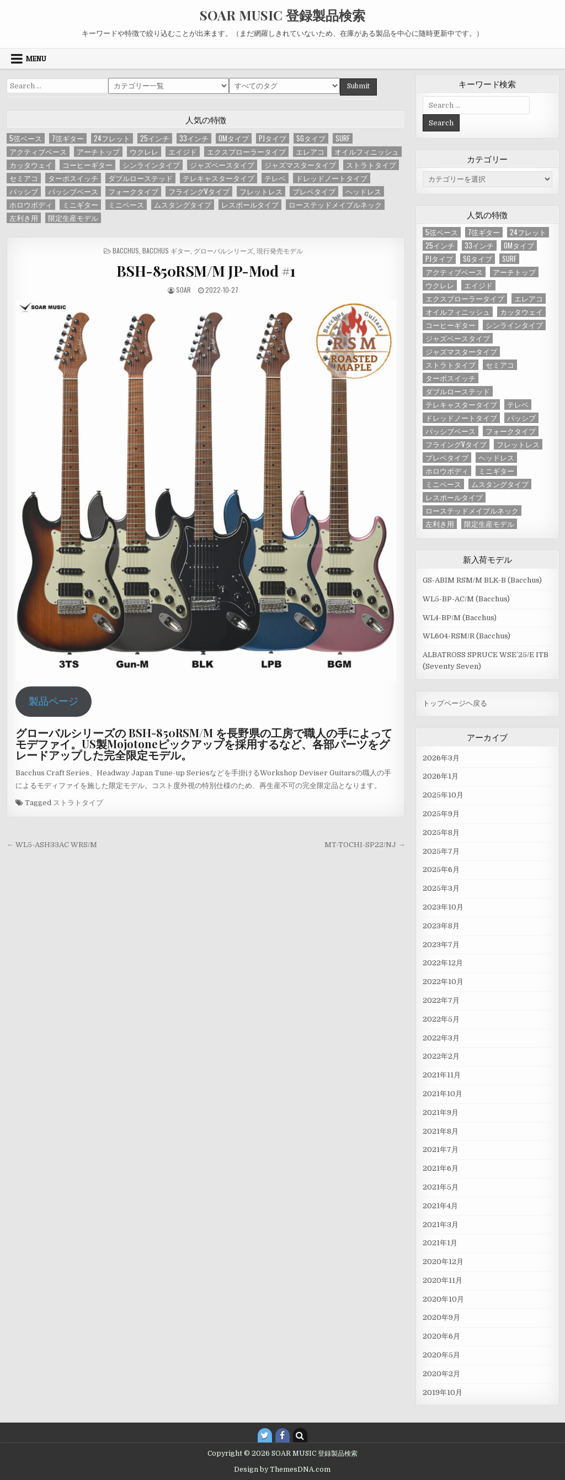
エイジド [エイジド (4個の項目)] (182, 151)
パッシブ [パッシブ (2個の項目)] (23, 191)
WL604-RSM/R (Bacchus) (466, 636)
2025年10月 (443, 795)
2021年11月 (442, 1075)
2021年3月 (441, 1224)
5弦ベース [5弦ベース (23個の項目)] (25, 138)
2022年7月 (441, 1000)
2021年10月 (442, 1094)
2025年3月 (441, 888)
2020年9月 (441, 1317)
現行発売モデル (280, 250)
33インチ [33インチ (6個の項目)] (194, 138)
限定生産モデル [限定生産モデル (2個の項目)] (73, 218)
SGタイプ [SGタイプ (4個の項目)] (311, 138)
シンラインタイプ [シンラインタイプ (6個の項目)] (151, 165)
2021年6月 (441, 1168)
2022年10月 (443, 981)
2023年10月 (443, 907)
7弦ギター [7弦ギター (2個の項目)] (68, 138)
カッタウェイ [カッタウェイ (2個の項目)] (30, 165)
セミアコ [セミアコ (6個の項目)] (23, 178)
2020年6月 (441, 1336)
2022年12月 (443, 963)
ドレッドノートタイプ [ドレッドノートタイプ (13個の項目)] (331, 178)
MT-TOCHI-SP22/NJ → (364, 845)
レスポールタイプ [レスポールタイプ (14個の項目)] (250, 204)
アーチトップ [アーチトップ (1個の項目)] (98, 151)
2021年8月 (441, 1131)
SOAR (183, 289)
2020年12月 (443, 1261)
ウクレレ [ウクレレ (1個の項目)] (144, 151)
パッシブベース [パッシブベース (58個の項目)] (73, 191)
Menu (36, 58)
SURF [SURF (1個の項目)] (342, 138)
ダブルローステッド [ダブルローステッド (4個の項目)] (140, 178)
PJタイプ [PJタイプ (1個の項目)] (272, 138)
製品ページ (53, 701)
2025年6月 (441, 869)
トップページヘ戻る (455, 703)
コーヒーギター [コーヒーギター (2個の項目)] (87, 165)
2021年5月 (441, 1187)
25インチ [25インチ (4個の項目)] (154, 138)
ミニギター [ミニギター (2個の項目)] (80, 204)
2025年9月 (441, 814)
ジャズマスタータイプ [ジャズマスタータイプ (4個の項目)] (300, 165)
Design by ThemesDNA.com (282, 1469)
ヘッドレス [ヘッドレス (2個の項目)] (363, 191)
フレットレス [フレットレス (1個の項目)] (260, 191)
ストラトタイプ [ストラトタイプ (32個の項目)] (371, 165)
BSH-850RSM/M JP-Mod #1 (206, 271)
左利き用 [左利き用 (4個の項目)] (23, 218)
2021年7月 (441, 1149)
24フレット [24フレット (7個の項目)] (112, 138)
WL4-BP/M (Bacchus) (460, 618)
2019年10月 (442, 1392)
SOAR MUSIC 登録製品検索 (282, 15)
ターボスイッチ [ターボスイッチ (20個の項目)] (73, 178)
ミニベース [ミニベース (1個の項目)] (126, 204)
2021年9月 (441, 1112)
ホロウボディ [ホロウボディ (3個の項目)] (30, 204)
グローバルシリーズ (223, 250)
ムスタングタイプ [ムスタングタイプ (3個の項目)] (182, 204)
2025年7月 (441, 851)
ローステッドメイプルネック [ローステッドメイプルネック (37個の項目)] (335, 204)
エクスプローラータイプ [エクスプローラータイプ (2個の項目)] (246, 151)
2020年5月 (441, 1355)
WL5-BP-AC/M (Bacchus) (466, 599)
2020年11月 (442, 1280)
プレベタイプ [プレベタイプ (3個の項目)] (313, 191)
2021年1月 (440, 1243)
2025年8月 (441, 832)
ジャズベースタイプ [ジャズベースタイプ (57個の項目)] (222, 165)
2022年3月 (441, 1038)
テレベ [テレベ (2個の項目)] (275, 178)
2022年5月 (441, 1019)
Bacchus (126, 250)
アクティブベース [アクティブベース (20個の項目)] (38, 151)
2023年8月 (441, 926)
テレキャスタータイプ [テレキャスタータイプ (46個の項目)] (218, 178)
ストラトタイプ (78, 803)
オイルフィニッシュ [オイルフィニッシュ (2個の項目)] (366, 151)
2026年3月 (441, 758)
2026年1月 (441, 776)
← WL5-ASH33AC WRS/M (52, 845)
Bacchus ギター (166, 250)
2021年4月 (440, 1206)
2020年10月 (443, 1299)
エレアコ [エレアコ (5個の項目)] (310, 151)
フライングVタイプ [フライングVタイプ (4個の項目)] (199, 191)
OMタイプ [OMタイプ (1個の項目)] (233, 138)
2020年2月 (441, 1374)
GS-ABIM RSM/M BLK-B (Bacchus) (482, 580)
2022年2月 (441, 1056)
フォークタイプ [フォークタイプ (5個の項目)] (133, 191)
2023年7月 (441, 944)
